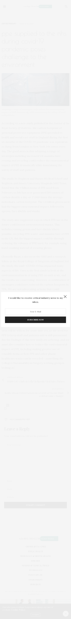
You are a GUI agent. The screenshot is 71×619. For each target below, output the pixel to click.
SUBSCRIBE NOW (35, 319)
